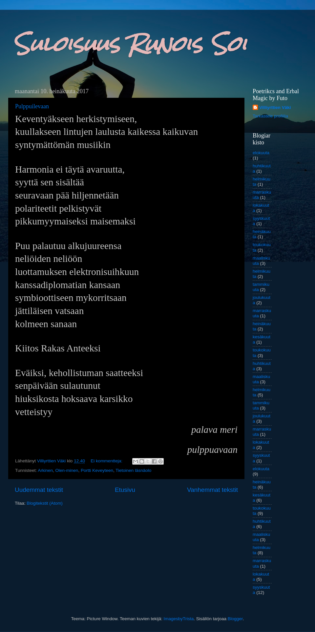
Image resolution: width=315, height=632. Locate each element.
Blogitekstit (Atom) (45, 503)
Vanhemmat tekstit (212, 489)
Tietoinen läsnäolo (133, 470)
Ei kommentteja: (107, 460)
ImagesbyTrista (178, 618)
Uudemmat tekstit (39, 489)
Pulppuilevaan (32, 106)
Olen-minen (66, 470)
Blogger (235, 618)
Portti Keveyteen (97, 470)
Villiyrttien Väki (275, 107)
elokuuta (261, 152)
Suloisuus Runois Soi (129, 44)
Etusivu (125, 489)
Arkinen (45, 470)
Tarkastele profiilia (270, 116)
